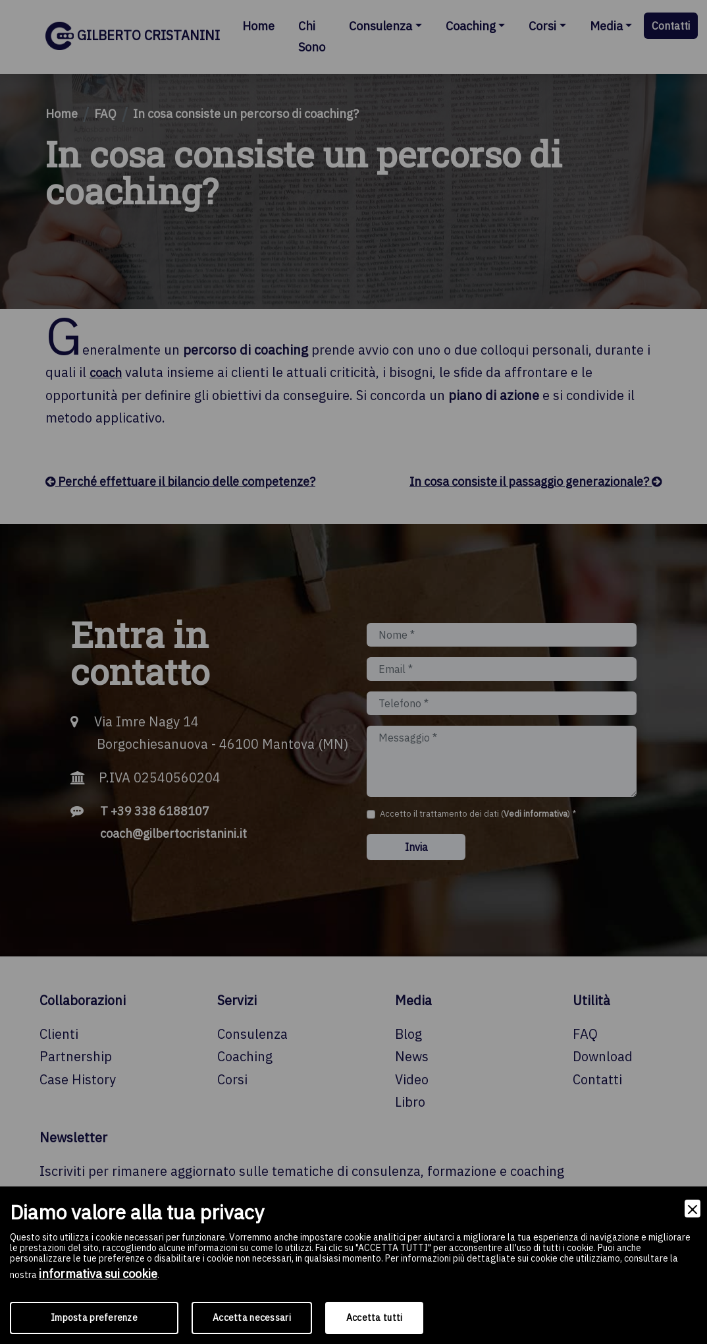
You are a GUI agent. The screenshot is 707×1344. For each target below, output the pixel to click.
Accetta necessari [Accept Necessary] (252, 1318)
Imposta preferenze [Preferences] (94, 1318)
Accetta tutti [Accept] (374, 1318)
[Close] (692, 1208)
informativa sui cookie (98, 1273)
